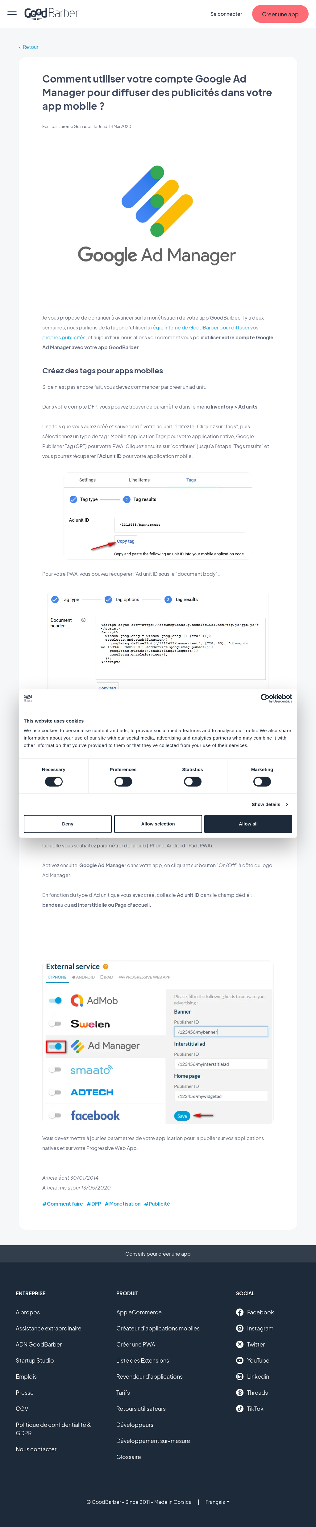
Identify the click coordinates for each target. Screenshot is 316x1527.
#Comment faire (62, 1203)
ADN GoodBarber (39, 1344)
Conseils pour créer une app (158, 1253)
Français (218, 1502)
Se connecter (226, 14)
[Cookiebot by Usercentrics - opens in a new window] (265, 698)
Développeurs (134, 1424)
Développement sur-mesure (153, 1440)
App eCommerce (139, 1312)
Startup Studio (35, 1360)
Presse (25, 1392)
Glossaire (128, 1456)
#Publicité (157, 1203)
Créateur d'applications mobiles (158, 1328)
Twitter (250, 1344)
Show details (266, 804)
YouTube (252, 1360)
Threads (252, 1392)
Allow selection (158, 823)
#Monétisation (122, 1203)
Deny (67, 823)
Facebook (255, 1312)
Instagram (254, 1328)
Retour (30, 47)
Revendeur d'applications (149, 1376)
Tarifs (123, 1392)
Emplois (26, 1376)
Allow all (248, 823)
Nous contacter (36, 1449)
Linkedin (252, 1376)
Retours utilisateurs (141, 1408)
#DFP (94, 1203)
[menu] (12, 14)
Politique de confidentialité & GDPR (53, 1428)
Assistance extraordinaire (48, 1328)
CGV (22, 1408)
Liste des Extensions (142, 1360)
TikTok (250, 1408)
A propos (28, 1312)
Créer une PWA (135, 1344)
